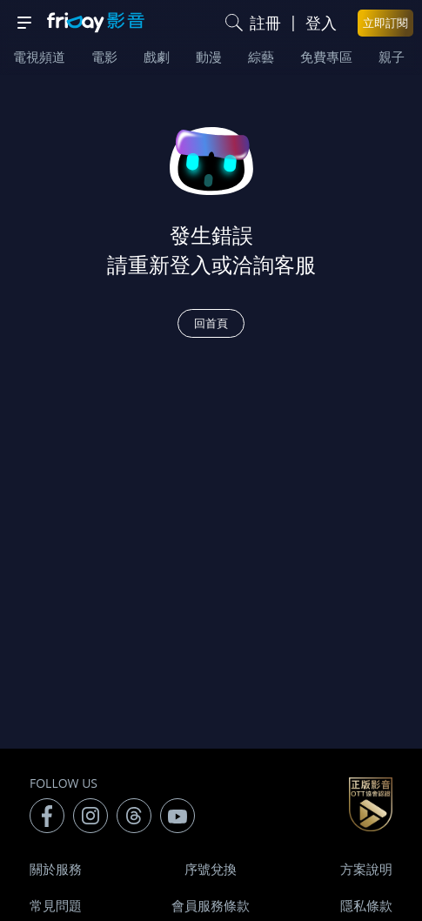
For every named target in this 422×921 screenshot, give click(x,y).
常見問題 (56, 905)
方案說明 (366, 868)
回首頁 (211, 323)
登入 (321, 22)
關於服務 (56, 868)
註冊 (265, 22)
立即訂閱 (385, 22)
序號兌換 (210, 868)
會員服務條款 (210, 905)
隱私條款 (366, 905)
